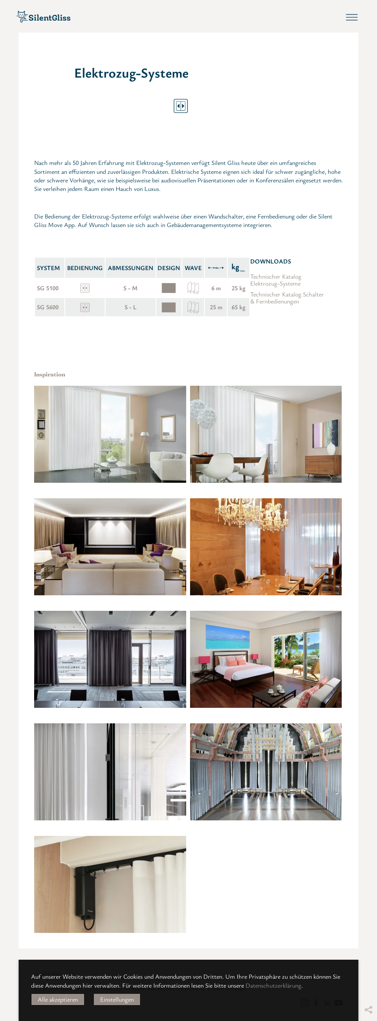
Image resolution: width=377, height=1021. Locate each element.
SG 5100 (48, 288)
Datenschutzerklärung (273, 985)
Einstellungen (117, 999)
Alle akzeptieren (58, 999)
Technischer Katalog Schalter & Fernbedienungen (287, 297)
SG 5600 (48, 307)
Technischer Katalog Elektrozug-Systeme (275, 280)
